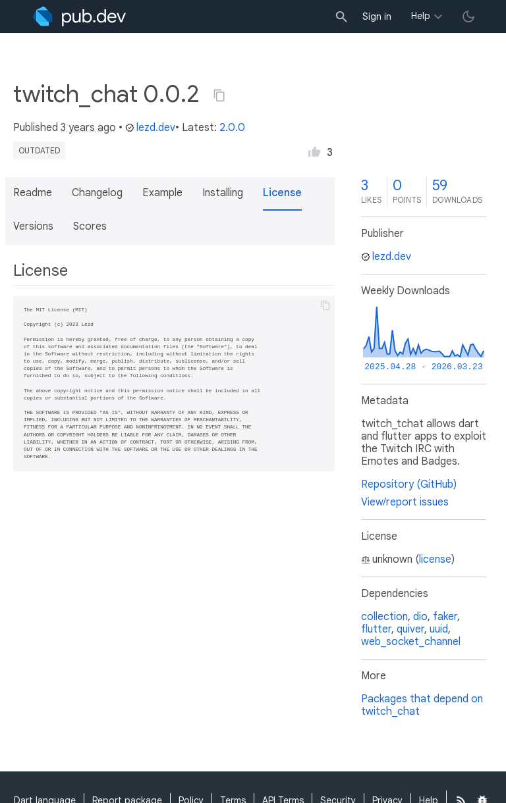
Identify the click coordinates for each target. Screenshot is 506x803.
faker (445, 616)
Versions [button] (33, 226)
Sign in (376, 16)
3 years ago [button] (88, 127)
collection (384, 616)
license (435, 559)
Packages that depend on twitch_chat (422, 705)
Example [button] (162, 192)
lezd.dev (150, 127)
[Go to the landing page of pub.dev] (79, 16)
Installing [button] (222, 192)
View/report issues (405, 502)
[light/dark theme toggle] (468, 16)
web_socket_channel (411, 641)
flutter (376, 629)
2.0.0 (232, 127)
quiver (410, 629)
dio (420, 616)
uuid (439, 629)
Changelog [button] (97, 192)
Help (420, 16)
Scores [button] (90, 226)
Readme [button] (32, 192)
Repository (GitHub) (409, 484)
